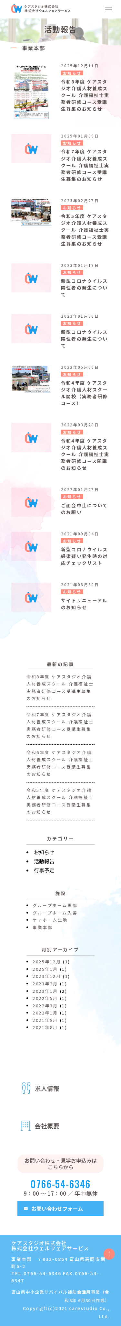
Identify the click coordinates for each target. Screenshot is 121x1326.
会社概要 (47, 1125)
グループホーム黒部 (55, 909)
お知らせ (44, 856)
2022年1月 (45, 1017)
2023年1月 (45, 995)
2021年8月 (45, 1031)
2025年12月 (47, 966)
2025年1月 (45, 973)
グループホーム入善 (55, 917)
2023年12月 (47, 980)
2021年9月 (45, 1024)
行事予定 (44, 874)
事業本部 (43, 931)
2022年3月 (45, 1009)
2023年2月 (45, 988)
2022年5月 (45, 1002)
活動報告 (44, 865)
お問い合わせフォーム (57, 1208)
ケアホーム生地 (50, 924)
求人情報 (47, 1088)
